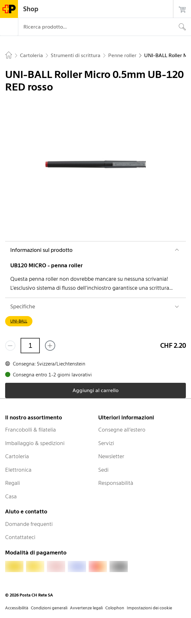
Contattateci (20, 537)
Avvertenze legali (86, 607)
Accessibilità (16, 607)
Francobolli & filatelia (30, 429)
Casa (11, 496)
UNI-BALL (18, 321)
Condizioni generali (49, 607)
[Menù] (9, 27)
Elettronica (18, 470)
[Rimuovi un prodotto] (10, 345)
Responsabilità (115, 483)
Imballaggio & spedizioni (35, 443)
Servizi (106, 443)
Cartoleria (17, 456)
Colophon (114, 607)
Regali (12, 483)
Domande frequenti (29, 524)
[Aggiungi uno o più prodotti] (50, 345)
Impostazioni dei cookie (149, 607)
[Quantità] (30, 345)
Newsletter (111, 456)
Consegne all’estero (121, 429)
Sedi (103, 470)
